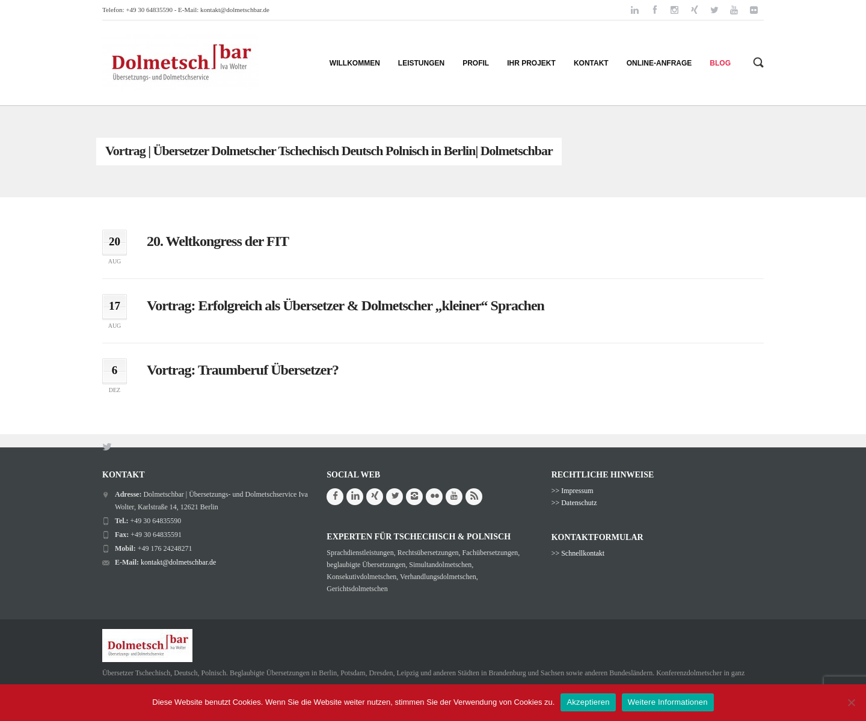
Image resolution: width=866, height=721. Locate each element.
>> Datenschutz (574, 503)
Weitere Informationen (668, 702)
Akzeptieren (588, 702)
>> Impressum (572, 490)
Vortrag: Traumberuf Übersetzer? (243, 370)
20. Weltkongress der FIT (218, 241)
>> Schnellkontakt (578, 553)
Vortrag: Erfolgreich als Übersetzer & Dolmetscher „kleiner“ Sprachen (345, 305)
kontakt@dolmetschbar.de (234, 9)
